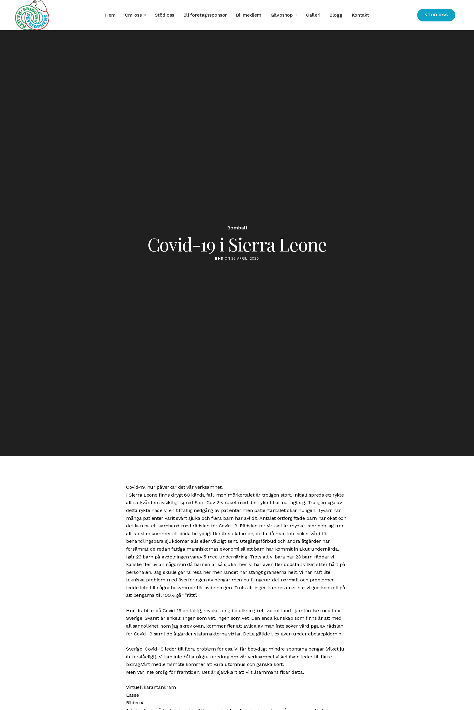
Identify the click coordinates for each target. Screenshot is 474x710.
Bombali (237, 227)
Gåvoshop (282, 15)
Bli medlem (248, 15)
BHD (219, 258)
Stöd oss (164, 15)
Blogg (336, 15)
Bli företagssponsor (205, 15)
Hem (110, 15)
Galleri (313, 15)
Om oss (133, 15)
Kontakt (360, 15)
